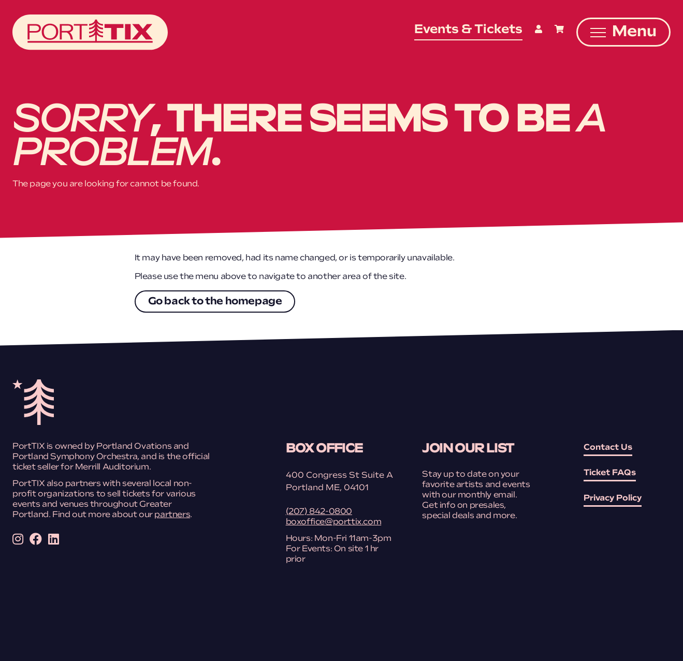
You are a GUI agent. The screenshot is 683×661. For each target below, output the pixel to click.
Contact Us (608, 448)
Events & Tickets (468, 30)
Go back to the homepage (215, 302)
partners (172, 515)
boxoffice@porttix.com (334, 522)
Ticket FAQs (610, 473)
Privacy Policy (613, 498)
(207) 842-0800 (319, 512)
